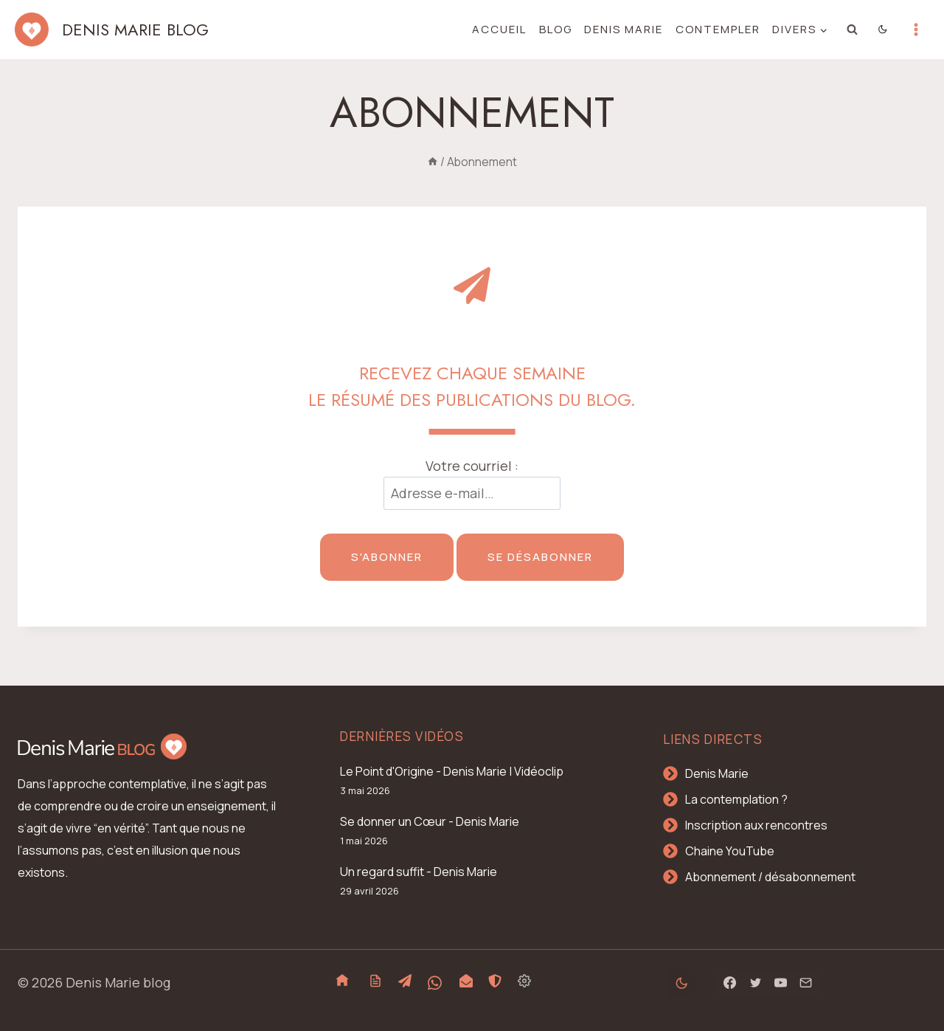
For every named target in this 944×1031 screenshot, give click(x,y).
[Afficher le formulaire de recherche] (852, 29)
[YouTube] (780, 983)
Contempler (718, 29)
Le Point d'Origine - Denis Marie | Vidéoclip (451, 771)
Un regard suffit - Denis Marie (418, 871)
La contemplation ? (736, 799)
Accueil (499, 29)
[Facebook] (730, 983)
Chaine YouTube (729, 851)
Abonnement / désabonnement (770, 877)
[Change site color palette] (883, 29)
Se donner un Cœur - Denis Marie (429, 821)
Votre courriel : (472, 466)
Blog (555, 29)
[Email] (805, 983)
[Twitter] (755, 983)
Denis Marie (623, 29)
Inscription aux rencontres (756, 825)
